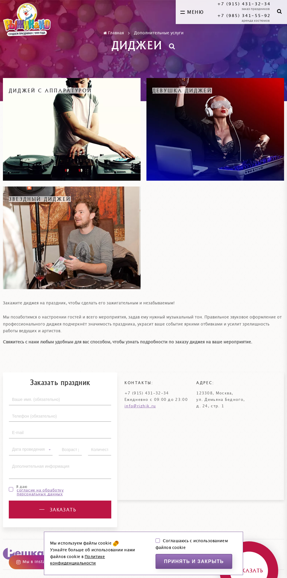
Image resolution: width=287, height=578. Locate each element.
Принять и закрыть (194, 561)
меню (192, 12)
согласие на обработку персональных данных (40, 492)
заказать (57, 510)
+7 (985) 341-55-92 (244, 16)
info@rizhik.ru (140, 406)
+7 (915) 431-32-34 (244, 4)
